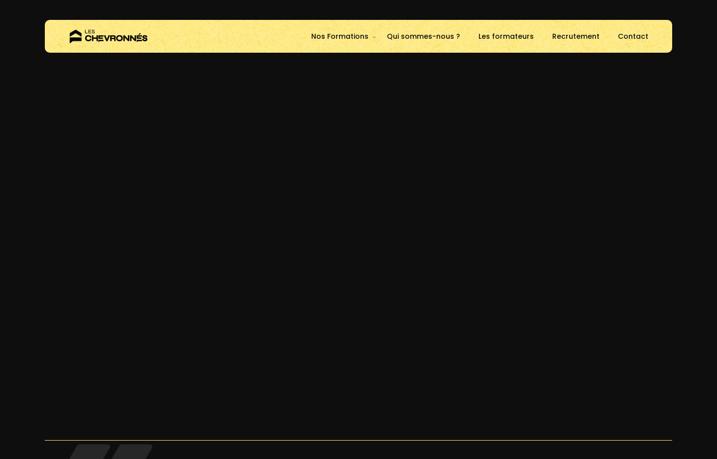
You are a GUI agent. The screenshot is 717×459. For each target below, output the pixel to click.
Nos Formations (339, 36)
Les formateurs (506, 36)
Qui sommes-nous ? (423, 36)
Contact (633, 36)
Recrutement (575, 36)
